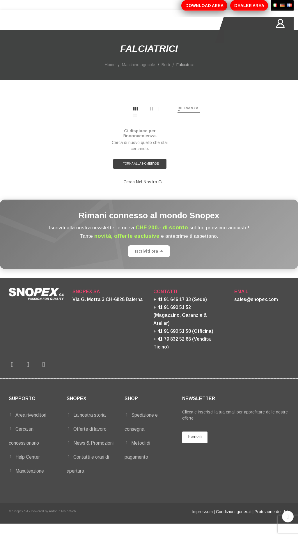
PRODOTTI (95, 30)
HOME (36, 30)
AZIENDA (63, 30)
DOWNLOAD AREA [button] (204, 5)
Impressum (202, 524)
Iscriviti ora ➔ (149, 264)
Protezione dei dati (272, 524)
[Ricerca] (140, 195)
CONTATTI (195, 30)
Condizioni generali (233, 524)
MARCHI (165, 30)
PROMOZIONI (131, 30)
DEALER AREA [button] (249, 5)
